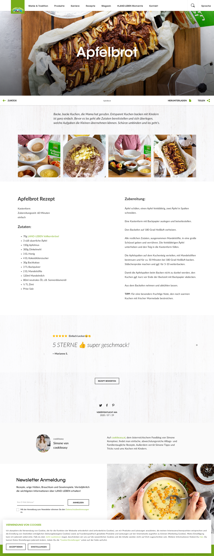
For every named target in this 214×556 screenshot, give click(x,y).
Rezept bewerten (107, 381)
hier (201, 537)
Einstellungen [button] (39, 547)
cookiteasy (58, 439)
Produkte (59, 6)
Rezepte (90, 6)
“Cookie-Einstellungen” (70, 540)
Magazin (106, 6)
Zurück (10, 101)
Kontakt (153, 6)
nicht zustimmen (53, 537)
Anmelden (78, 503)
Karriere (75, 6)
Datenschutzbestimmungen (77, 510)
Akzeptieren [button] (16, 547)
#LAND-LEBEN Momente (130, 6)
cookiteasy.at (118, 437)
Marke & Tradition (38, 6)
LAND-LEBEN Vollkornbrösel (43, 236)
